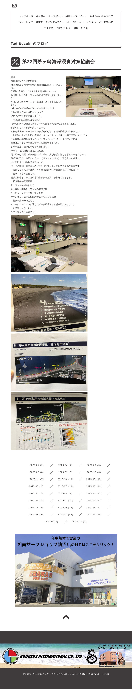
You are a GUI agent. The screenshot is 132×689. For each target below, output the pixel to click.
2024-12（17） (94, 500)
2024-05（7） (51, 521)
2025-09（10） (94, 479)
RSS (106, 674)
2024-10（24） (66, 507)
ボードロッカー (75, 22)
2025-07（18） (66, 486)
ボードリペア (106, 22)
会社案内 (41, 16)
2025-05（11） (37, 493)
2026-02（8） (37, 472)
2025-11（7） (37, 479)
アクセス (48, 28)
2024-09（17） (94, 507)
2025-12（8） (94, 472)
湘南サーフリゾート (76, 16)
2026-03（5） (94, 465)
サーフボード (56, 16)
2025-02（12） (37, 500)
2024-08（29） (37, 514)
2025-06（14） (94, 486)
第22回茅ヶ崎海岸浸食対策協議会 (58, 61)
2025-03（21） (94, 493)
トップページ (26, 16)
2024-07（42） (66, 514)
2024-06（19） (94, 514)
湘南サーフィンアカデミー (50, 22)
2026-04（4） (66, 465)
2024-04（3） (80, 521)
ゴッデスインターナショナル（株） (51, 674)
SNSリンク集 (81, 28)
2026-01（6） (66, 472)
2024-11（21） (37, 507)
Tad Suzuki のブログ (101, 16)
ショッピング (26, 22)
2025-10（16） (66, 479)
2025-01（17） (66, 500)
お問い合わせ (63, 28)
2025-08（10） (37, 486)
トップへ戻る (66, 617)
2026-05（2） (37, 465)
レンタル (91, 22)
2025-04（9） (66, 493)
